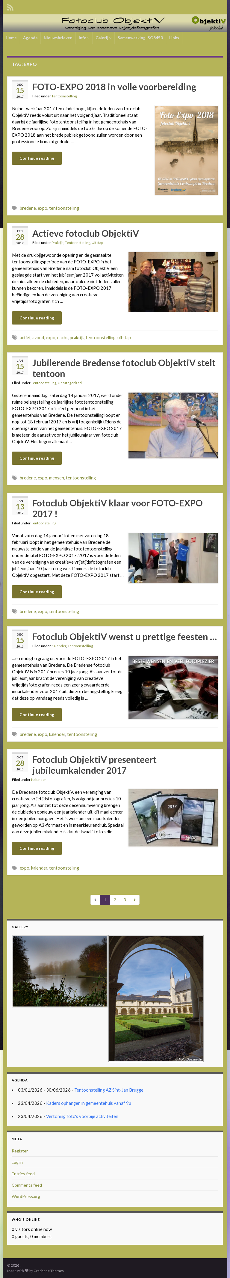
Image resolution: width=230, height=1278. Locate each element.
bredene (28, 208)
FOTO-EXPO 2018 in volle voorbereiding (114, 86)
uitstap (124, 337)
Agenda (30, 37)
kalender (57, 734)
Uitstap (97, 242)
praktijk (77, 337)
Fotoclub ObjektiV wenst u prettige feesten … (124, 636)
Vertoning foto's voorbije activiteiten (82, 1116)
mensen (56, 477)
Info (84, 37)
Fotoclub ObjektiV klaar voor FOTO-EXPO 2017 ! (117, 508)
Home (11, 37)
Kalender (59, 646)
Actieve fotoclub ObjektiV (85, 233)
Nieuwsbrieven (58, 37)
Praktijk (57, 242)
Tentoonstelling (64, 96)
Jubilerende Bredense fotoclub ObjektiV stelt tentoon (124, 368)
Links (174, 37)
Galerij (103, 37)
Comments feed (27, 1185)
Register (20, 1150)
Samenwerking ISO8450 (140, 37)
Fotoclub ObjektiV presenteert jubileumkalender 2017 (94, 764)
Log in (17, 1162)
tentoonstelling (64, 208)
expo (42, 208)
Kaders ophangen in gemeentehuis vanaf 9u (88, 1103)
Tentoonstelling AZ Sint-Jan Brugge (108, 1090)
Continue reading (36, 158)
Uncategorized (70, 383)
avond (38, 337)
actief (25, 337)
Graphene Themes (49, 1270)
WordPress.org (26, 1196)
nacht (62, 337)
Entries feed (23, 1173)
